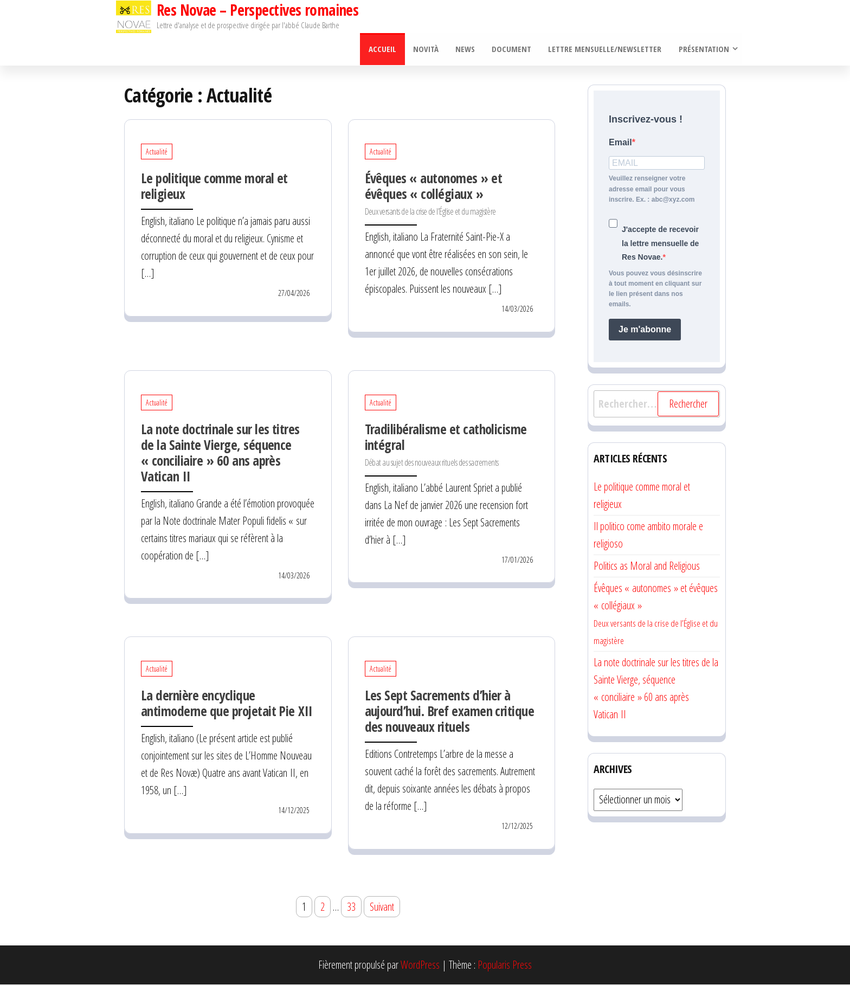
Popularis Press (505, 965)
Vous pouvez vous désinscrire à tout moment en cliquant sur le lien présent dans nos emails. (655, 289)
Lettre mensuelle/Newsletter (605, 49)
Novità (428, 49)
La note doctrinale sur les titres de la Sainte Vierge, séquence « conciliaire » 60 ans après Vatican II (220, 453)
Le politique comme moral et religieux (214, 187)
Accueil (385, 49)
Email (620, 142)
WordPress (420, 965)
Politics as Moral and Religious (647, 566)
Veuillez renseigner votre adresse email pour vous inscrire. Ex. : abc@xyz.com (651, 190)
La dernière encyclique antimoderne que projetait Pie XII (227, 703)
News (466, 49)
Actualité (157, 152)
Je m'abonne (645, 329)
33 (351, 907)
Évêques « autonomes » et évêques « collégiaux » (434, 194)
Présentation (703, 49)
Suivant (382, 907)
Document (512, 49)
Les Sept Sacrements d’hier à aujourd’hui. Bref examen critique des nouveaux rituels (450, 711)
